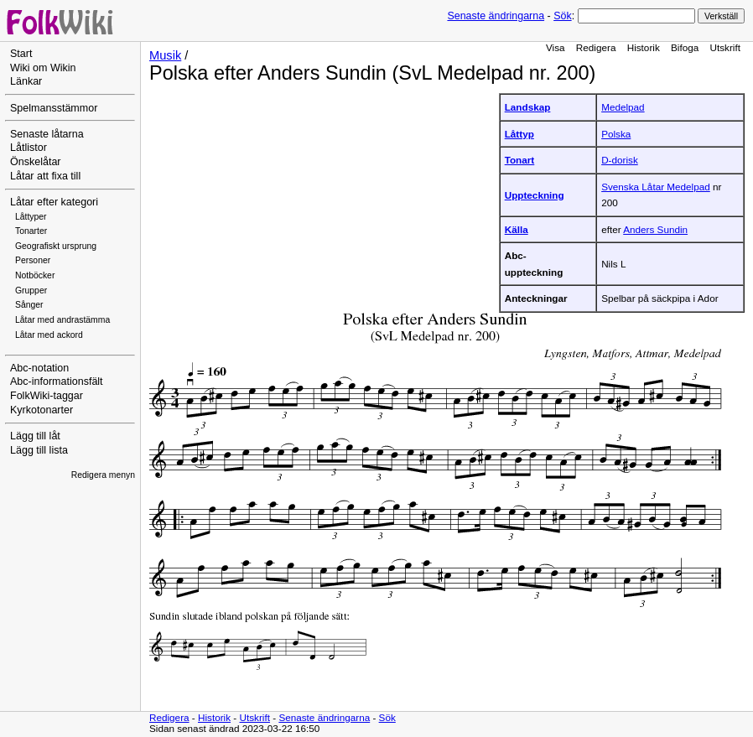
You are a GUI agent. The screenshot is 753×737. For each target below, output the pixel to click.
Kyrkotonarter (41, 410)
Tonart (520, 159)
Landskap (528, 106)
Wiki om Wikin (43, 68)
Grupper (31, 290)
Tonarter (31, 231)
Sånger (29, 304)
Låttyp (519, 133)
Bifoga (684, 47)
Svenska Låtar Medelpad (655, 186)
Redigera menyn (103, 475)
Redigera (596, 47)
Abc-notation (39, 368)
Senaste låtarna (47, 134)
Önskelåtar (35, 162)
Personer (32, 260)
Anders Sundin (655, 229)
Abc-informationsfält (56, 381)
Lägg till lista (39, 450)
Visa (555, 47)
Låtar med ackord (49, 335)
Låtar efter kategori (54, 202)
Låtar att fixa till (45, 176)
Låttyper (31, 216)
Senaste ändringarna (495, 16)
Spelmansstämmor (53, 108)
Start (21, 54)
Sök (562, 16)
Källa (516, 229)
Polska (616, 133)
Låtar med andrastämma (62, 319)
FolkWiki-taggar (46, 396)
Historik (643, 47)
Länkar (26, 81)
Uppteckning (534, 194)
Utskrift (725, 47)
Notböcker (35, 275)
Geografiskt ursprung (55, 246)
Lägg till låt (35, 436)
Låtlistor (28, 147)
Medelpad (622, 106)
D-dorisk (619, 159)
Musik (165, 55)
